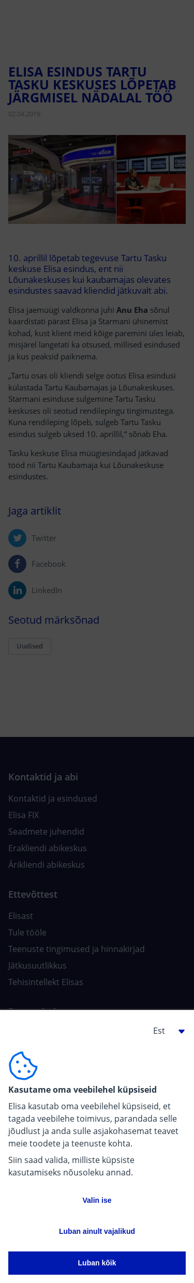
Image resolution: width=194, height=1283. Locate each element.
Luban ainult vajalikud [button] (97, 1231)
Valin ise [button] (96, 1200)
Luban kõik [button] (97, 1263)
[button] (165, 1030)
